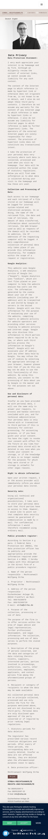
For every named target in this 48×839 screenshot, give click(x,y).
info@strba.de (20, 794)
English (15, 19)
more (38, 823)
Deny (9, 823)
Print (12, 777)
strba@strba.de (25, 605)
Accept (24, 823)
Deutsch (8, 19)
